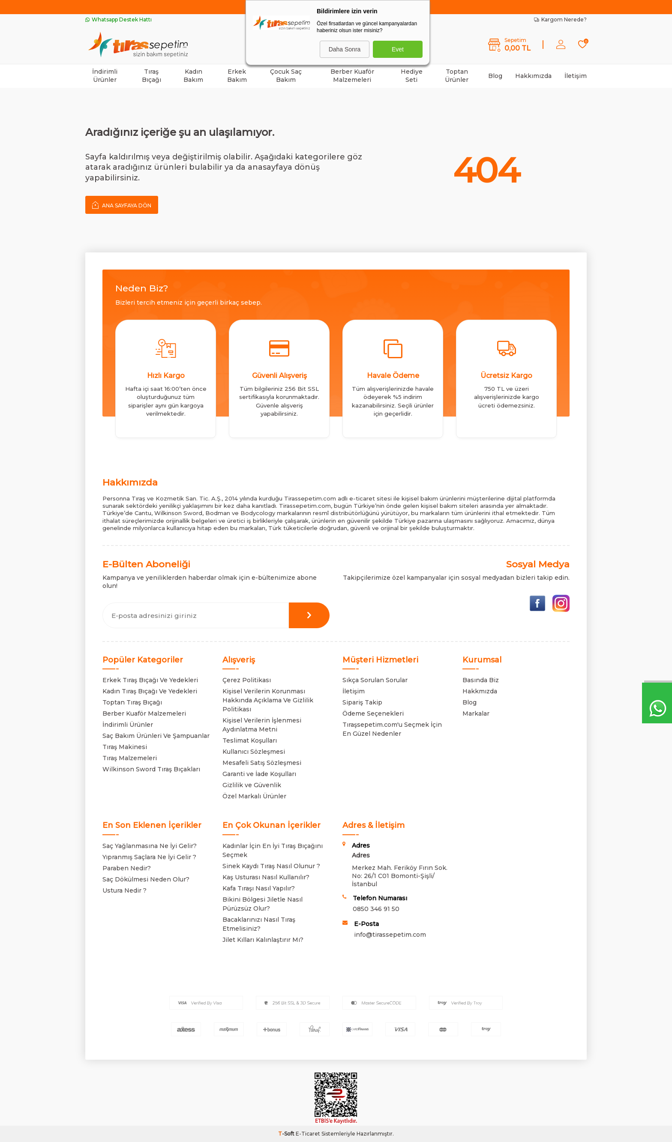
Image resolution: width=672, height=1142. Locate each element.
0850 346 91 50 (376, 909)
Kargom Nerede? (560, 19)
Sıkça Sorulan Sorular (375, 680)
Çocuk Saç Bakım (286, 76)
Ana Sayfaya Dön (121, 205)
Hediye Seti (412, 76)
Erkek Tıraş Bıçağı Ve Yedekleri (150, 680)
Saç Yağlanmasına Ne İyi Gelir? (149, 846)
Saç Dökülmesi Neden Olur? (145, 879)
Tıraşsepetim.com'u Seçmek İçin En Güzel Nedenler (392, 729)
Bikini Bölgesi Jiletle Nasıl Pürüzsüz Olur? (262, 904)
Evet (398, 49)
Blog (495, 76)
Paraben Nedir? (126, 868)
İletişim (575, 76)
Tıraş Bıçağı (151, 76)
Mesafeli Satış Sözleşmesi (261, 763)
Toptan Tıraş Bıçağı (132, 702)
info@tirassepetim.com (390, 934)
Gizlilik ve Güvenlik (251, 785)
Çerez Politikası (246, 680)
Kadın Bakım (193, 76)
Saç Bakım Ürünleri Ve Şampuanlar (156, 736)
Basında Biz (480, 680)
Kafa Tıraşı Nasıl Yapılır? (258, 888)
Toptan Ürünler (456, 76)
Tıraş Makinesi (124, 747)
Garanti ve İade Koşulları (259, 774)
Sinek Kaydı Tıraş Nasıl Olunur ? (271, 866)
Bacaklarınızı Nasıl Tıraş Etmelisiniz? (258, 924)
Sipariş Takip (362, 702)
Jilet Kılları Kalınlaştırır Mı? (262, 940)
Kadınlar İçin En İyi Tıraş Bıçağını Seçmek (272, 850)
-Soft (287, 1133)
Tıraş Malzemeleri (129, 758)
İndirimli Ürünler (104, 76)
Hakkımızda (533, 76)
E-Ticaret (308, 1133)
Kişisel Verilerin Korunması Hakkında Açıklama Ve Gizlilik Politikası (267, 700)
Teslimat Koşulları (249, 740)
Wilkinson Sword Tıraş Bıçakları (151, 769)
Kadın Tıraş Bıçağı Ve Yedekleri (149, 691)
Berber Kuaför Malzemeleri (352, 76)
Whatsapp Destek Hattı (118, 19)
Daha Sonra (345, 49)
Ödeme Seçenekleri (373, 713)
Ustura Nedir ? (124, 890)
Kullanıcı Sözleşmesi (253, 751)
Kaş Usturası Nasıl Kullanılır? (265, 877)
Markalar (475, 713)
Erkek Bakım (237, 76)
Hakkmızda (479, 691)
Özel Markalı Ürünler (254, 796)
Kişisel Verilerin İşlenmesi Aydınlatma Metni (261, 724)
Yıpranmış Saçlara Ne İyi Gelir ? (149, 857)
